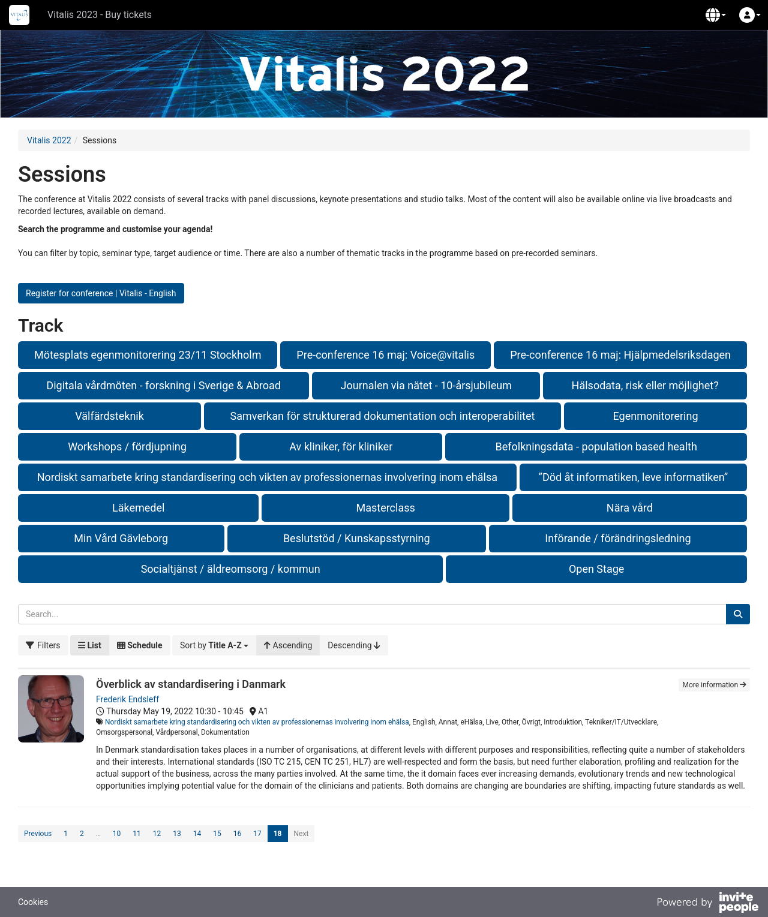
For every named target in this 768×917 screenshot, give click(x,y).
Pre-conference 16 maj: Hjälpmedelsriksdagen (620, 354)
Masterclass (385, 507)
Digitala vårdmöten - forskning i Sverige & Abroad (163, 385)
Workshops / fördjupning (127, 446)
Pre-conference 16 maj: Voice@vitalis (385, 354)
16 (237, 833)
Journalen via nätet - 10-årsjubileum (426, 385)
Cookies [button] (33, 902)
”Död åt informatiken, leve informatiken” (633, 477)
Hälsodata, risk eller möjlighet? (645, 385)
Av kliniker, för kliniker (340, 446)
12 (157, 833)
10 (117, 833)
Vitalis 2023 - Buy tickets (99, 14)
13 (177, 833)
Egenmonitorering (655, 416)
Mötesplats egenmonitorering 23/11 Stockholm (147, 354)
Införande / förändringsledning (618, 538)
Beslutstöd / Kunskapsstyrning (356, 538)
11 (137, 833)
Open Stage (596, 569)
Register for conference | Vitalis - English (101, 293)
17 (257, 833)
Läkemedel (138, 507)
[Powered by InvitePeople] (707, 904)
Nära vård (630, 507)
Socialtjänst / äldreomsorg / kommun (230, 569)
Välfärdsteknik (109, 416)
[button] (716, 15)
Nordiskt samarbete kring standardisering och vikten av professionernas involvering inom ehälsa (267, 477)
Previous (38, 833)
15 (217, 833)
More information (714, 685)
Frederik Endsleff (127, 699)
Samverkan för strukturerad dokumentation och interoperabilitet (382, 416)
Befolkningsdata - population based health (596, 446)
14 (197, 833)
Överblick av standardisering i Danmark (191, 684)
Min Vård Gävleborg (121, 538)
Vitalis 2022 (49, 140)
